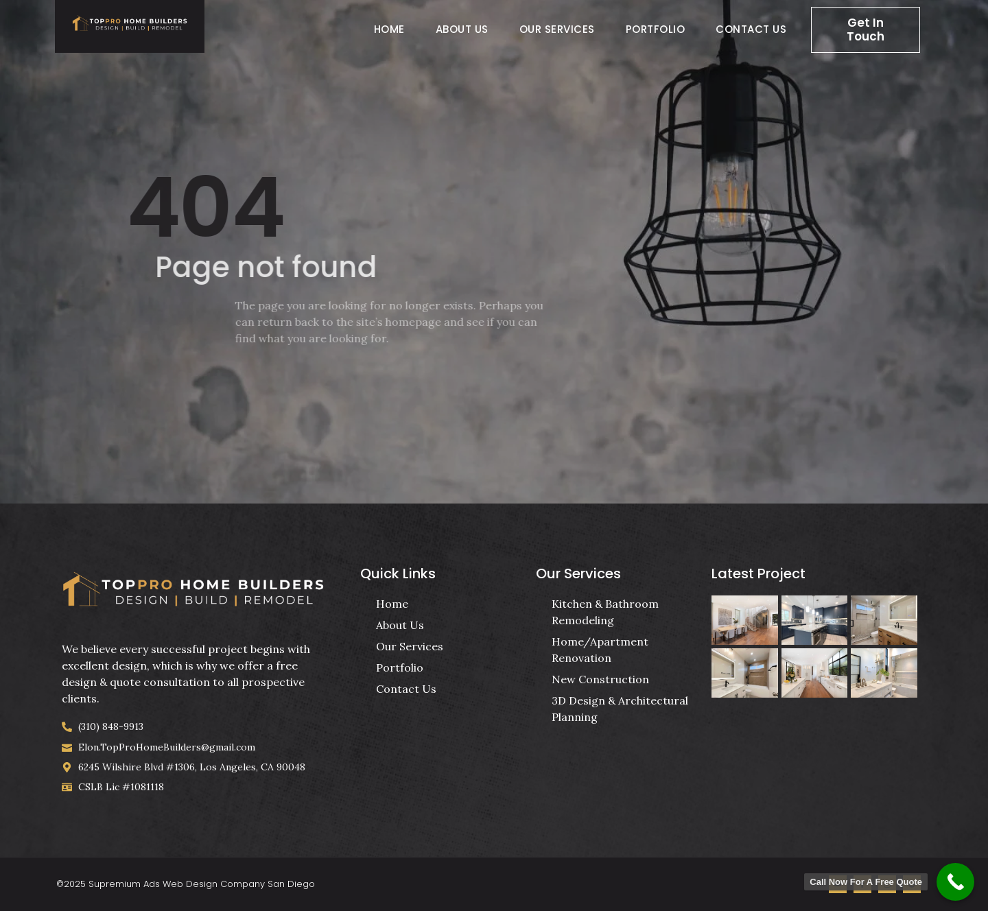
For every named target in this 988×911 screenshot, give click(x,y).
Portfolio (655, 29)
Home (389, 29)
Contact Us (751, 29)
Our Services (557, 29)
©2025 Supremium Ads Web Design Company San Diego (185, 883)
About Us (462, 29)
